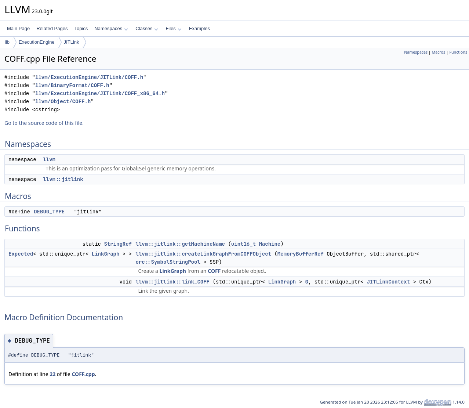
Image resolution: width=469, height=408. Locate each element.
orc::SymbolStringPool (167, 262)
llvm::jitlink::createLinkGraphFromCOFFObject (203, 253)
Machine (269, 244)
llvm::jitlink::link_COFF (172, 281)
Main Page (18, 28)
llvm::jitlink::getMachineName (180, 244)
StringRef (118, 244)
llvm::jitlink (63, 179)
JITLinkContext (388, 281)
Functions (458, 52)
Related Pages (52, 28)
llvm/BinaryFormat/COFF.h (72, 85)
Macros (439, 52)
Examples (199, 28)
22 (52, 374)
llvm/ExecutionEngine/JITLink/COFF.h (89, 77)
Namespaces (111, 28)
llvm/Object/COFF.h (63, 101)
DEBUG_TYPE (49, 211)
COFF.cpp (83, 374)
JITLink (71, 42)
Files (173, 28)
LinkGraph (106, 253)
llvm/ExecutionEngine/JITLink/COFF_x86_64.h (100, 93)
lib (7, 42)
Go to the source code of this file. (44, 122)
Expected (20, 253)
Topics (81, 28)
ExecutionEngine (37, 42)
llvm (49, 159)
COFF (214, 270)
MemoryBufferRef (300, 253)
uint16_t (243, 244)
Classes (146, 28)
